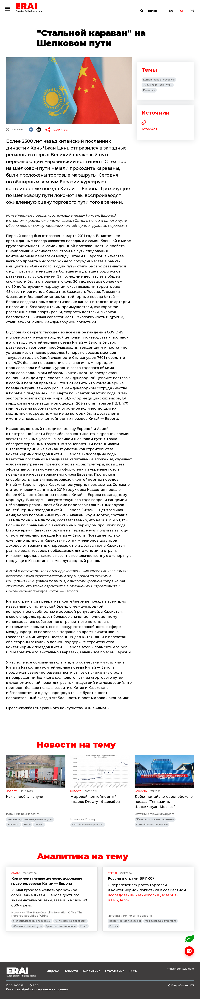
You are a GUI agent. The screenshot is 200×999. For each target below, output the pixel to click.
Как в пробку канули (24, 797)
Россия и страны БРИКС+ (131, 878)
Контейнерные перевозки (159, 79)
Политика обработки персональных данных (37, 989)
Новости (71, 971)
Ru (181, 11)
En (171, 11)
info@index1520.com (180, 968)
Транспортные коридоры (61, 926)
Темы (133, 971)
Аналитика (91, 971)
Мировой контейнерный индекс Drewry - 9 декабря (95, 799)
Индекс (52, 971)
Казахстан (149, 90)
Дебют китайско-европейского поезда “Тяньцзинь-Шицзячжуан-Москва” (164, 802)
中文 (192, 11)
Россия (39, 824)
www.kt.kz (149, 128)
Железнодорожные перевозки (155, 819)
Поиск (151, 11)
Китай (27, 824)
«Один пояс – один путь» (157, 85)
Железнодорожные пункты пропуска (30, 819)
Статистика (114, 971)
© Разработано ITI (181, 985)
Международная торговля (160, 920)
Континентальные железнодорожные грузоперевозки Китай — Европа (46, 881)
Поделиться (60, 129)
